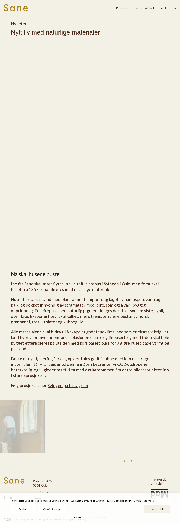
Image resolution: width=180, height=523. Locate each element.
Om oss (137, 7)
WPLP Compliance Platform (95, 517)
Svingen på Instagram (68, 385)
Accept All (157, 509)
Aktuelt (149, 7)
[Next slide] (130, 460)
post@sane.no (42, 492)
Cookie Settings (52, 509)
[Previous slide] (125, 460)
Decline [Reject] (23, 509)
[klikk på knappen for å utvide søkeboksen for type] (173, 7)
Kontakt (163, 7)
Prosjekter (122, 7)
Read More (148, 500)
